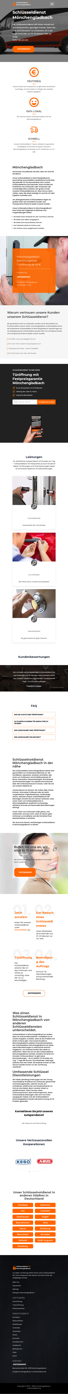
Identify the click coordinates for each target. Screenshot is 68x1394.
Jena (45, 1222)
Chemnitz (45, 1210)
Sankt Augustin (45, 1240)
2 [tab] (32, 1172)
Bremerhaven (23, 1222)
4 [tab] (39, 1172)
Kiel (23, 1210)
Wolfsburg (45, 1228)
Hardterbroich (18, 1342)
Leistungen (19, 1298)
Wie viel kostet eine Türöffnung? (28, 715)
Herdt (15, 1356)
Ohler (15, 1352)
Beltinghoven (17, 1349)
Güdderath (17, 1345)
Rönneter (16, 1338)
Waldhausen (17, 1324)
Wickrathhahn (18, 1321)
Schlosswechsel (34, 518)
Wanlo (15, 1335)
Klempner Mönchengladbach (23, 1293)
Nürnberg (22, 1205)
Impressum (17, 1286)
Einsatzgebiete (21, 1314)
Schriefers (16, 1317)
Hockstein (16, 1328)
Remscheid (22, 1234)
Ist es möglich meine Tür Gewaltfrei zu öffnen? (31, 722)
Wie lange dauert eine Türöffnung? (29, 730)
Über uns (16, 1282)
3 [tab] (36, 1172)
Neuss (23, 1228)
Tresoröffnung (34, 631)
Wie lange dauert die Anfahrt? (27, 737)
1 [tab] (29, 1172)
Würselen (45, 1234)
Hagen (45, 1216)
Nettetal (23, 1240)
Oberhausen (23, 1216)
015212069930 (21, 930)
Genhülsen (17, 1331)
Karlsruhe (45, 1205)
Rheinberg (23, 1246)
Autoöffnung (34, 575)
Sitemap (16, 1289)
